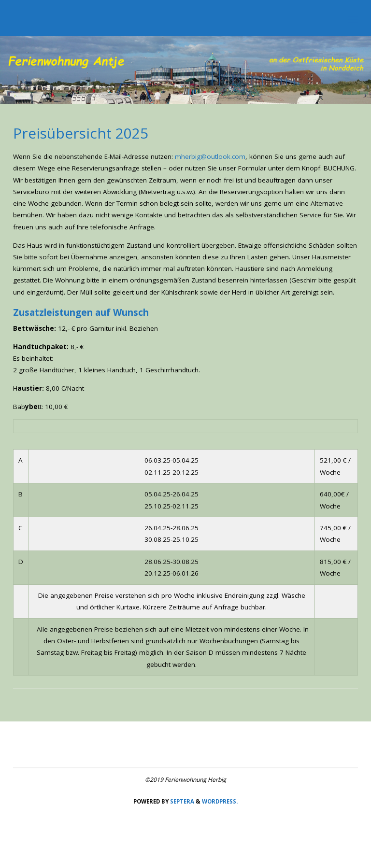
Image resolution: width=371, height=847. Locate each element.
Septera (181, 801)
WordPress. (220, 801)
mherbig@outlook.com (210, 156)
